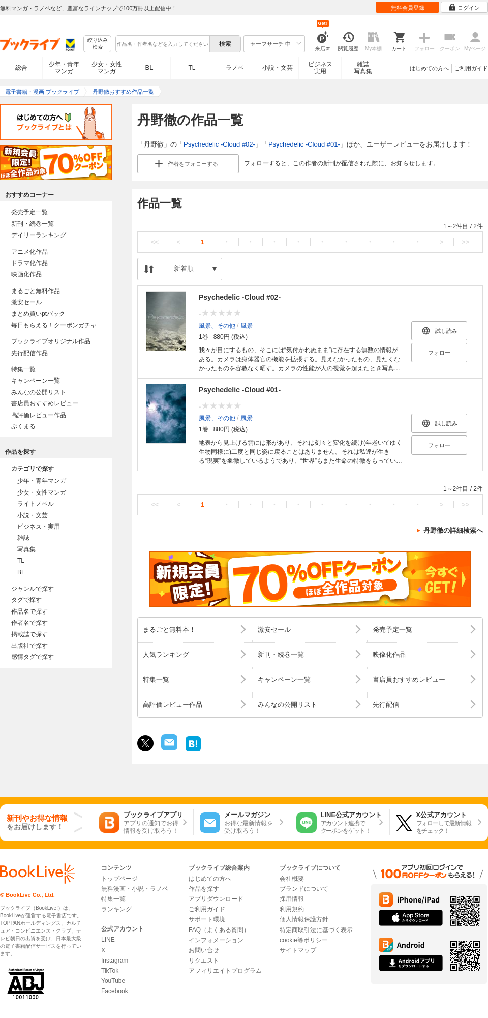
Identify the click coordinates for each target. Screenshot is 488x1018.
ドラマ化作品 (29, 263)
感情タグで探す (32, 656)
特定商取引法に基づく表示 (316, 930)
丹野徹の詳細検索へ (453, 530)
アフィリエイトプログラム (225, 970)
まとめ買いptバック (38, 313)
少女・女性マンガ (107, 68)
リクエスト (204, 960)
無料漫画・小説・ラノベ (134, 888)
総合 (21, 67)
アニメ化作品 (29, 251)
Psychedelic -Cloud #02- (219, 144)
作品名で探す (29, 611)
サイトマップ (298, 950)
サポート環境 (207, 919)
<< (155, 242)
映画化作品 (26, 274)
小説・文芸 (277, 67)
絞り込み (97, 44)
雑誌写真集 (363, 68)
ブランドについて (304, 888)
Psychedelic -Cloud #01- (304, 144)
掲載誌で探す (29, 634)
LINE (108, 939)
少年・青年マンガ (64, 68)
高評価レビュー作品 (38, 415)
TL (191, 67)
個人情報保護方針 (304, 919)
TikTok (109, 970)
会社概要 (292, 878)
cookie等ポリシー (304, 940)
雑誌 (23, 537)
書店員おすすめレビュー (44, 403)
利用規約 (292, 909)
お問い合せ (204, 950)
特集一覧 (23, 369)
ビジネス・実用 (38, 526)
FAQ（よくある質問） (219, 930)
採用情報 (292, 899)
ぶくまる (23, 426)
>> (465, 242)
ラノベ (235, 67)
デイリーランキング (38, 235)
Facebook (114, 991)
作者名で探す (29, 622)
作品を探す (204, 888)
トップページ (119, 878)
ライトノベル (35, 503)
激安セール (26, 302)
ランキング (116, 909)
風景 (246, 325)
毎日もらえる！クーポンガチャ (54, 325)
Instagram (114, 960)
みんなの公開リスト (38, 392)
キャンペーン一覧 (35, 380)
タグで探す (26, 599)
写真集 (26, 549)
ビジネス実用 (320, 68)
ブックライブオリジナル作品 (50, 341)
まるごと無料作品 (35, 291)
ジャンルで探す (32, 588)
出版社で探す (29, 645)
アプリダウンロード (216, 899)
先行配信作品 (29, 353)
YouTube (113, 980)
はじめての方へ (429, 68)
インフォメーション (216, 940)
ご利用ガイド (471, 68)
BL (149, 67)
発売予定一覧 (29, 212)
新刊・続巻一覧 (32, 223)
